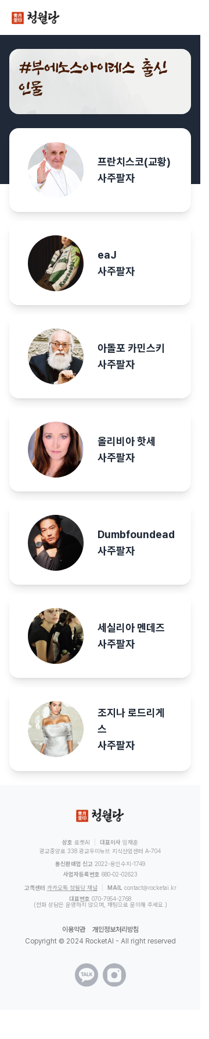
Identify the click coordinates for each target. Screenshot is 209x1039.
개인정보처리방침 (115, 929)
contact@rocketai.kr (150, 887)
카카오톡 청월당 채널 (72, 887)
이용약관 (73, 929)
